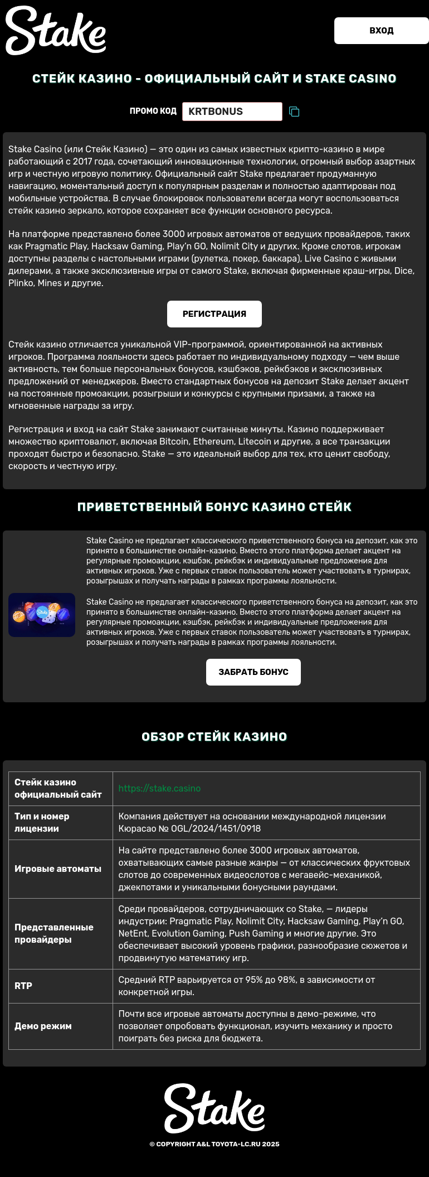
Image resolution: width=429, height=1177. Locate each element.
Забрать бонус (253, 672)
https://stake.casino (160, 788)
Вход (381, 31)
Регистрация (215, 314)
